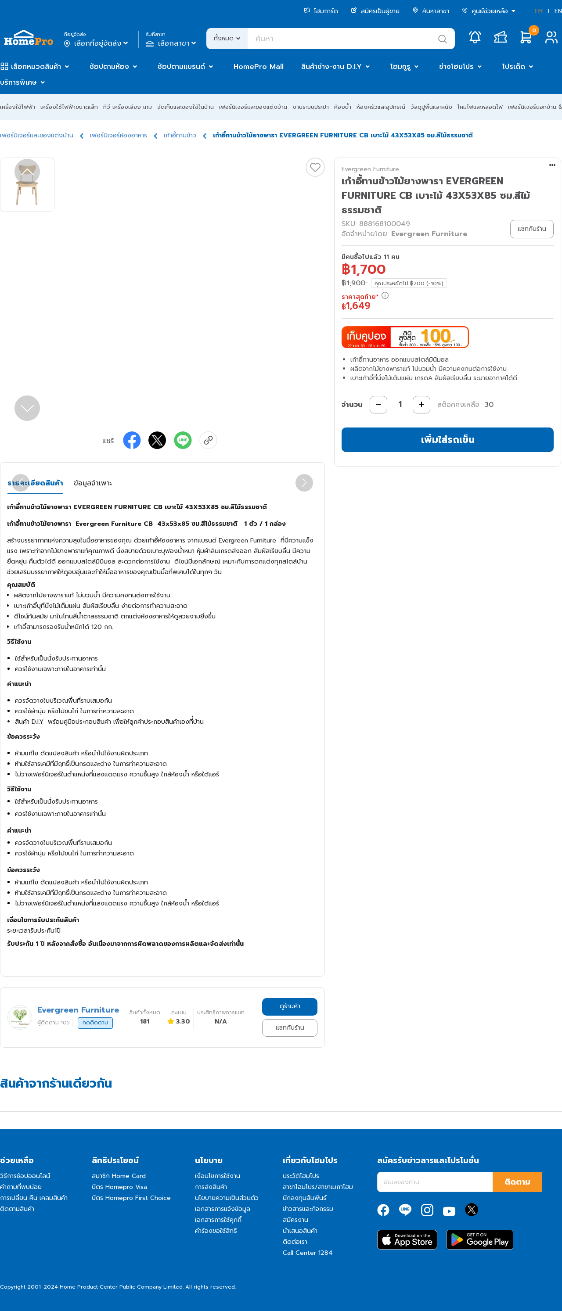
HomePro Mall (259, 66)
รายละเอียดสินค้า (35, 483)
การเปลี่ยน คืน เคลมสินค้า (34, 1198)
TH (538, 11)
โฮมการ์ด (321, 11)
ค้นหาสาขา (430, 11)
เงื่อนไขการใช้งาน (217, 1176)
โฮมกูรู (400, 66)
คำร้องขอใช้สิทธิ (216, 1231)
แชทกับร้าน (290, 1027)
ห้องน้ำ (342, 107)
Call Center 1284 (308, 1252)
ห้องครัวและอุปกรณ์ (381, 107)
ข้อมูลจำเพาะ (93, 483)
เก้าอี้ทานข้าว (180, 135)
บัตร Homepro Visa (119, 1187)
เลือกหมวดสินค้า (36, 66)
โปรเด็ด (513, 66)
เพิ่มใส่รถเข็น (448, 439)
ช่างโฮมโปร (456, 66)
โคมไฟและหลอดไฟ (480, 107)
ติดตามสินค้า (17, 1209)
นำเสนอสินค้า (300, 1231)
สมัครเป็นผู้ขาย (375, 11)
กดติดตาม (95, 1023)
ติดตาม (517, 1182)
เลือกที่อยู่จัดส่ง (97, 43)
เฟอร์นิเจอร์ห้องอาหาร (118, 135)
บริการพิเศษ (18, 82)
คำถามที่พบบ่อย (21, 1187)
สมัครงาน (295, 1220)
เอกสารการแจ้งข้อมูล (222, 1209)
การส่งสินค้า (211, 1187)
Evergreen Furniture (370, 169)
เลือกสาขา (172, 43)
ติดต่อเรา (295, 1241)
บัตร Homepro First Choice (131, 1198)
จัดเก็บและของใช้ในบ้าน (185, 107)
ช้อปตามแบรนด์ (181, 66)
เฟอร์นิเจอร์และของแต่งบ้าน (253, 107)
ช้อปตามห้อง (109, 66)
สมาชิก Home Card (119, 1176)
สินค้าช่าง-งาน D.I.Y (331, 66)
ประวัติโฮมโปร (301, 1176)
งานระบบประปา (310, 107)
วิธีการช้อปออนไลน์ (25, 1176)
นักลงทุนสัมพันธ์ (305, 1198)
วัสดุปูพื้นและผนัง (431, 107)
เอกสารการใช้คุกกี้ (218, 1220)
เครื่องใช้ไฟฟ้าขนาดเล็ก (69, 107)
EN (558, 11)
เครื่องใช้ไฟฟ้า (17, 107)
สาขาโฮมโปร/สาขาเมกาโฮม (318, 1187)
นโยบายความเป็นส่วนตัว (227, 1198)
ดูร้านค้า (290, 1006)
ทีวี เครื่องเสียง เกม (127, 107)
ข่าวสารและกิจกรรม (308, 1209)
